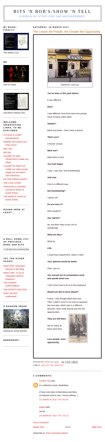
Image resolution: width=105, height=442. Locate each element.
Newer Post (38, 427)
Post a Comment (41, 422)
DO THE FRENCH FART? (15, 179)
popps (42, 407)
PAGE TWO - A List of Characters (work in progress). (13, 276)
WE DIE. (7, 152)
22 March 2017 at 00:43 (53, 399)
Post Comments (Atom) (57, 433)
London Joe (44, 381)
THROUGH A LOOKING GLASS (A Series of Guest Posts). (14, 189)
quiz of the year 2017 (52, 365)
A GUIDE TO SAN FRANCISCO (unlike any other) (16, 159)
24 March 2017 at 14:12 (53, 415)
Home (68, 427)
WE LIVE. (7, 149)
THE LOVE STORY (12, 183)
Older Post (97, 427)
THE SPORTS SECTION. (15, 289)
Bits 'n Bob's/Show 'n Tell (52, 11)
